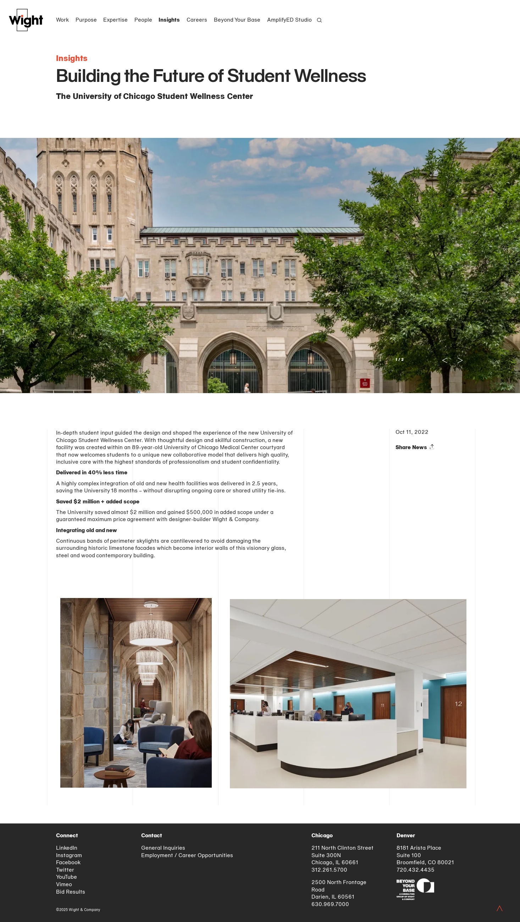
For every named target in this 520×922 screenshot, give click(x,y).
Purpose (86, 20)
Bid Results (70, 892)
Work (62, 20)
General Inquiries (163, 848)
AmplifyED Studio (289, 20)
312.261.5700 (329, 870)
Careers (197, 20)
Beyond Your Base (237, 20)
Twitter (65, 870)
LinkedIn (66, 848)
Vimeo (64, 884)
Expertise (115, 20)
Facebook (68, 862)
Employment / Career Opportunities (187, 855)
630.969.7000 (330, 904)
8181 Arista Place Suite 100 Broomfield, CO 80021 (425, 855)
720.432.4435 (416, 870)
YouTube (66, 877)
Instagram (69, 855)
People (143, 20)
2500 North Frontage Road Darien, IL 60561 (338, 890)
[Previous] (130, 265)
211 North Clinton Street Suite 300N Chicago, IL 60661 (342, 855)
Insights (169, 20)
